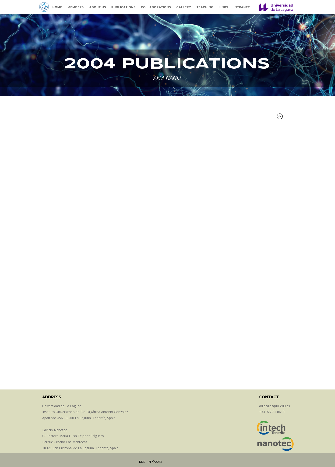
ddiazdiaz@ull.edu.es (274, 406)
